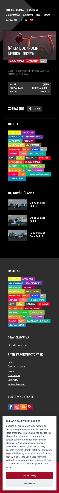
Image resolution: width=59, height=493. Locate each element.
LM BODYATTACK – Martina (17, 88)
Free (24, 153)
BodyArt (29, 141)
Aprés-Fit (14, 132)
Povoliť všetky (29, 475)
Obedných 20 (16, 162)
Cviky (38, 15)
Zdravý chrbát (17, 178)
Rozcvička (15, 170)
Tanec (13, 174)
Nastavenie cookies (16, 384)
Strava (27, 170)
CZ (43, 61)
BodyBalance (16, 145)
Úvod (10, 362)
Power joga (37, 166)
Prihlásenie (11, 20)
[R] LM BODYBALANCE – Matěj (40, 88)
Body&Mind (15, 141)
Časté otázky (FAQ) (16, 366)
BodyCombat (33, 145)
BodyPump (33, 61)
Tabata (39, 170)
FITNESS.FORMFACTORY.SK (20, 10)
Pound (24, 166)
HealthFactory (37, 153)
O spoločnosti (14, 375)
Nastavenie (29, 483)
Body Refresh (16, 137)
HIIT (12, 158)
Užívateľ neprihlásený (17, 345)
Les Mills (31, 158)
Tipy (22, 174)
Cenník (47, 15)
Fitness (13, 153)
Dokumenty (13, 380)
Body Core (28, 132)
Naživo (29, 15)
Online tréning (13, 15)
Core (26, 149)
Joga (20, 158)
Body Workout (34, 137)
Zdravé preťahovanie (38, 174)
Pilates (13, 166)
